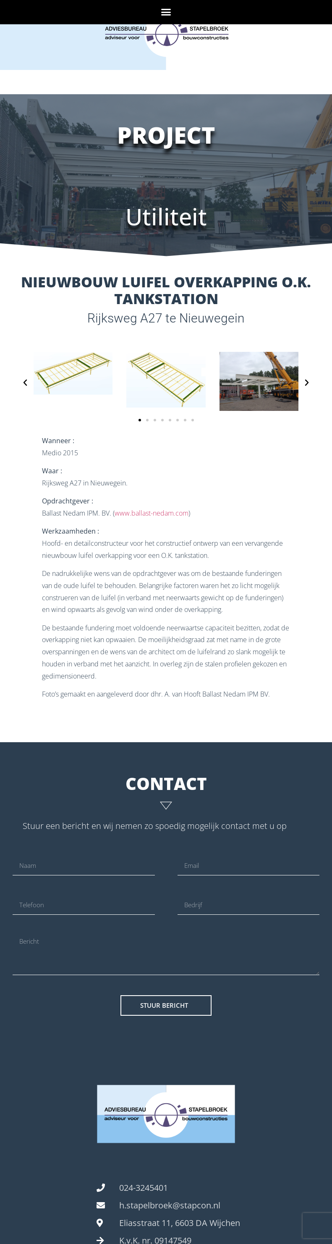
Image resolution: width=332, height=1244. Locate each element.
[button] (166, 12)
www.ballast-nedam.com (151, 513)
